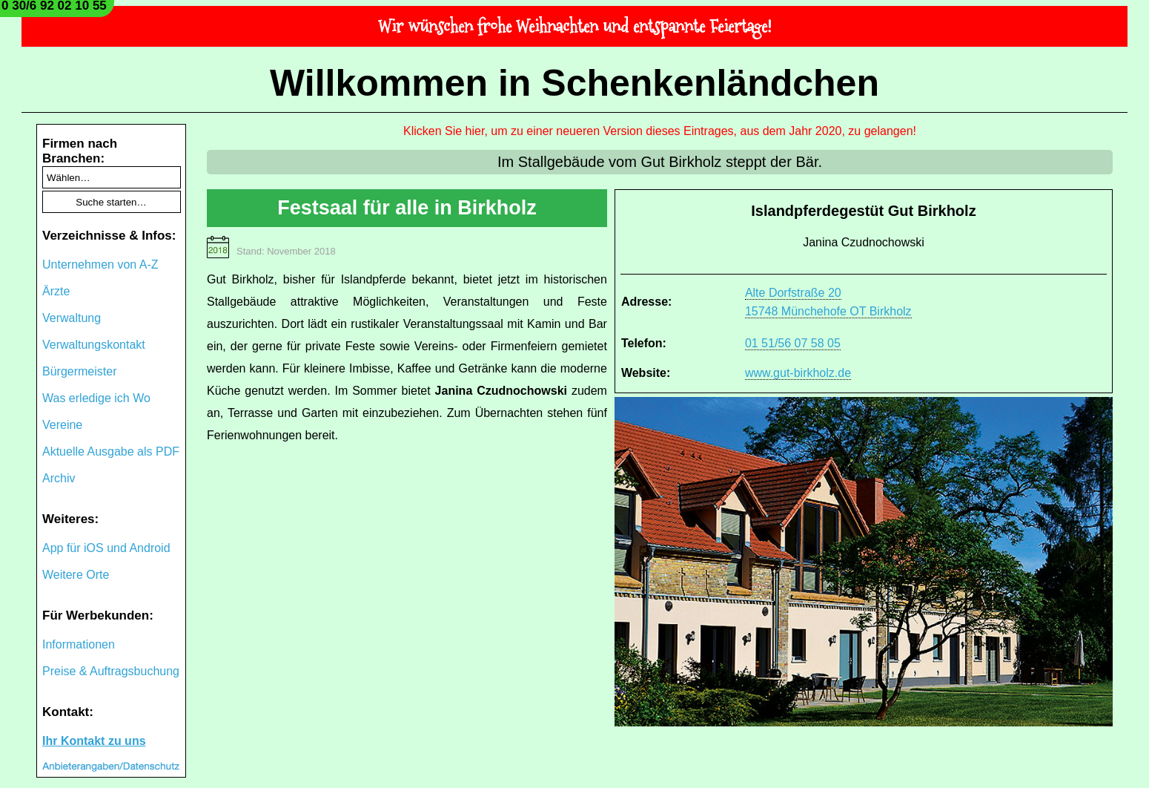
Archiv (58, 478)
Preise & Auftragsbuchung (110, 671)
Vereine (62, 424)
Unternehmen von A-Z (100, 264)
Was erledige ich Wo (96, 398)
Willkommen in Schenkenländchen (574, 83)
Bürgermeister (79, 371)
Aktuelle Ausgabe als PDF (110, 451)
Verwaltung (71, 318)
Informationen (78, 644)
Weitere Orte (75, 574)
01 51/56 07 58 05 (793, 343)
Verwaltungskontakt (93, 344)
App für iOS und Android (106, 548)
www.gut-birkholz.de (798, 373)
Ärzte (56, 291)
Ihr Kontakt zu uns (94, 741)
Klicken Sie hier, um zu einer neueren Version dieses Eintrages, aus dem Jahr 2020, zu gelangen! (659, 131)
